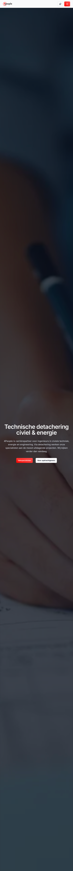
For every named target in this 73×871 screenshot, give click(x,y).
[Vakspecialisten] (24, 460)
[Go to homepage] (7, 4)
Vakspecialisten (24, 460)
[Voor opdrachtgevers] (46, 460)
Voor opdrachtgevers (46, 460)
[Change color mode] (60, 3)
